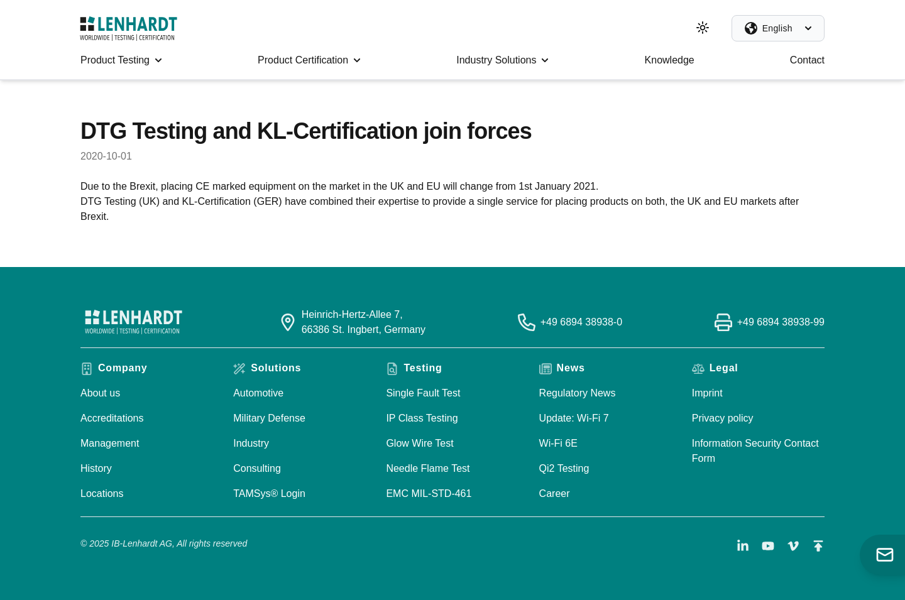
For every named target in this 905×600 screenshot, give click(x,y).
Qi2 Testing (564, 468)
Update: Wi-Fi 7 (574, 418)
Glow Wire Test (419, 443)
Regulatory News (577, 393)
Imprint (707, 393)
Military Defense (269, 418)
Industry (251, 443)
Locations (102, 493)
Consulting (257, 468)
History (96, 468)
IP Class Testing (422, 418)
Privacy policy (723, 418)
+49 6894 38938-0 (581, 322)
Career (554, 493)
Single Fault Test (423, 393)
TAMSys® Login (269, 493)
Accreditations (112, 418)
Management (109, 443)
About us (100, 393)
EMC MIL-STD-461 (428, 493)
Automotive (258, 393)
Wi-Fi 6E (558, 443)
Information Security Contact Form (755, 451)
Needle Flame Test (427, 468)
